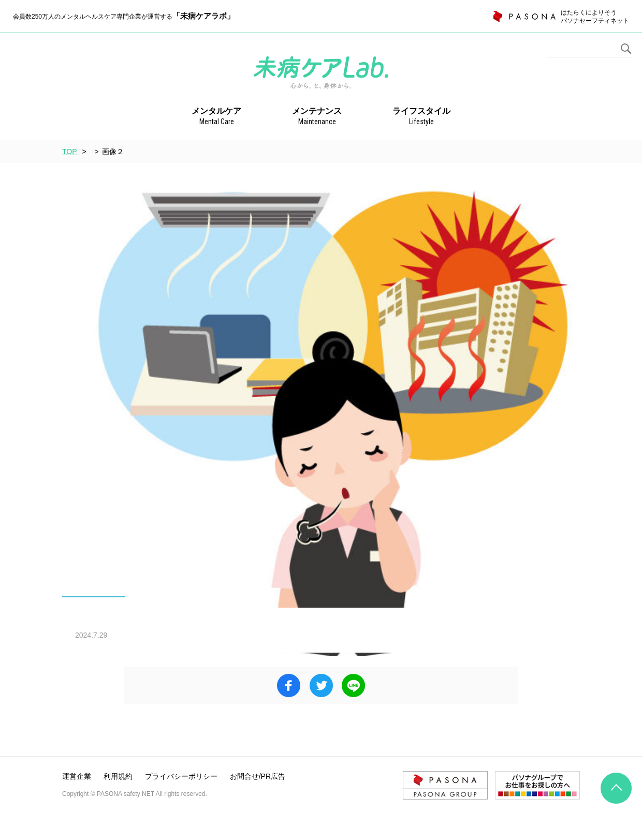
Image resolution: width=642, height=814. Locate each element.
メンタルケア (216, 117)
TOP (69, 151)
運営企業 (76, 776)
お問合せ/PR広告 (257, 776)
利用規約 (118, 776)
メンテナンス (317, 117)
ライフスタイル (421, 117)
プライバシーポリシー (181, 776)
